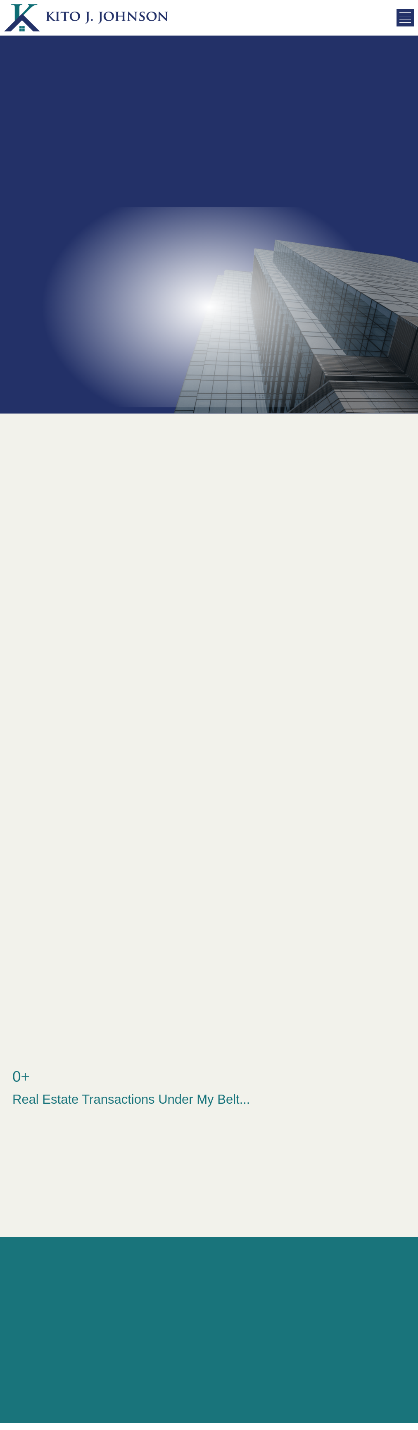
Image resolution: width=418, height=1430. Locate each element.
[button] (405, 17)
